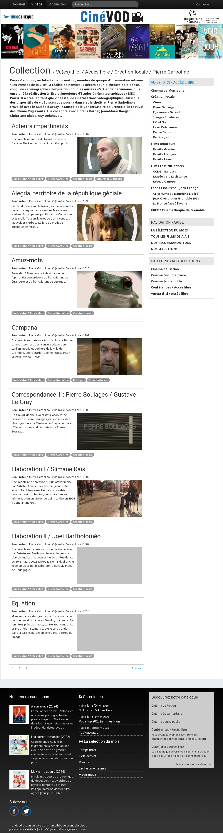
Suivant (137, 668)
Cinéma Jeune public (167, 281)
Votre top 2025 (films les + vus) (100, 721)
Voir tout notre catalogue (193, 764)
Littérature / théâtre (109, 178)
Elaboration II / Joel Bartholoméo (56, 536)
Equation (23, 603)
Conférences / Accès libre (171, 287)
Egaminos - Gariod (166, 112)
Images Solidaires (166, 117)
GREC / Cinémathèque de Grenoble (178, 210)
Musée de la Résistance (170, 176)
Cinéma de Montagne (167, 90)
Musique (78, 380)
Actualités (57, 4)
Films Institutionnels (167, 166)
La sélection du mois (169, 230)
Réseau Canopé (164, 181)
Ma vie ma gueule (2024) (48, 771)
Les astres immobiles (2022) (50, 737)
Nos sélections (164, 249)
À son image (87, 774)
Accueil (19, 4)
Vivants (84, 762)
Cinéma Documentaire (168, 275)
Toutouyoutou (88, 732)
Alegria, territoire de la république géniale (67, 193)
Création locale (82, 178)
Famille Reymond (165, 159)
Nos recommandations (171, 243)
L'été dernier (87, 756)
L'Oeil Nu (159, 122)
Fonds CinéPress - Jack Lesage (174, 188)
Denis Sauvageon (165, 107)
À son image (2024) (44, 706)
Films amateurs (163, 144)
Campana (24, 327)
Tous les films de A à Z (170, 236)
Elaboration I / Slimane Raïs (48, 469)
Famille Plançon (164, 154)
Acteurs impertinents (40, 126)
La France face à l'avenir (170, 203)
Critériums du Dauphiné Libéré (175, 194)
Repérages (161, 137)
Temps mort (87, 750)
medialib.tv (29, 829)
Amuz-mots (27, 260)
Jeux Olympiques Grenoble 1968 (176, 198)
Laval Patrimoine (165, 127)
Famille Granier (164, 149)
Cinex (157, 102)
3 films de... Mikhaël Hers (95, 710)
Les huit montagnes (92, 768)
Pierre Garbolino (58, 178)
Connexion (203, 4)
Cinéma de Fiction (165, 269)
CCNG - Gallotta (164, 171)
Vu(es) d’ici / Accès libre (28, 178)
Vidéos (37, 4)
